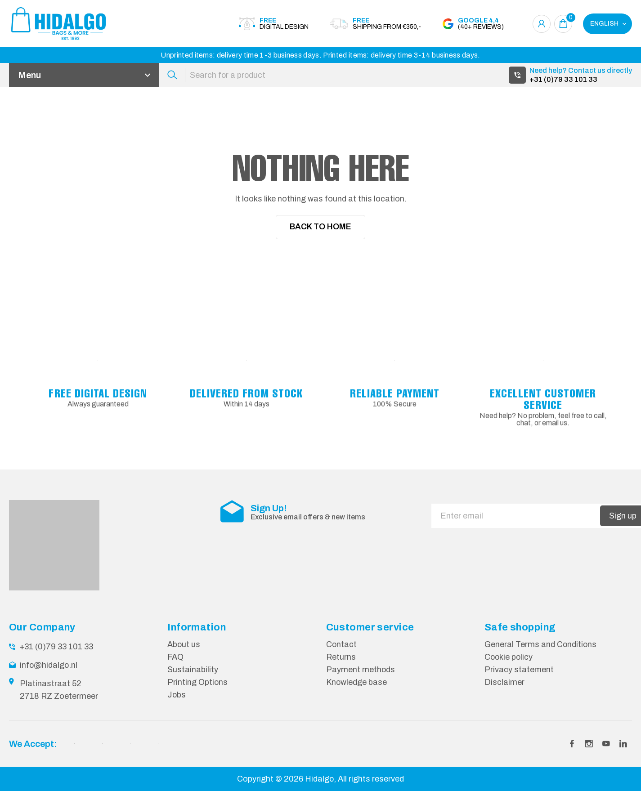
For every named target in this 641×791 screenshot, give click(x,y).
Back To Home (320, 227)
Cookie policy (509, 657)
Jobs (176, 693)
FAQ (175, 657)
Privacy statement (519, 669)
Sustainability (192, 669)
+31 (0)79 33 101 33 (563, 79)
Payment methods (360, 669)
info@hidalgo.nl (49, 665)
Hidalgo (319, 778)
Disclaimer (504, 681)
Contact (341, 645)
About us (184, 645)
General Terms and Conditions (540, 645)
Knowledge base (356, 681)
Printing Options (197, 681)
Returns (341, 657)
